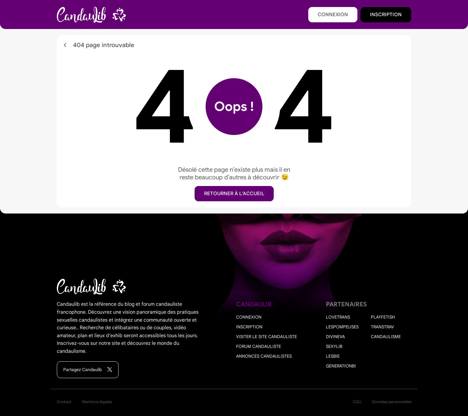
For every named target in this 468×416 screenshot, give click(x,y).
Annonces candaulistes (264, 356)
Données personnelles (391, 401)
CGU (357, 401)
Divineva (335, 336)
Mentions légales (97, 401)
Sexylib (334, 346)
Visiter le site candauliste (266, 336)
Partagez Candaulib (87, 369)
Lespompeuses (342, 327)
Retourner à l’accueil (234, 194)
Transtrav (382, 327)
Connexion (333, 15)
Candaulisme (386, 336)
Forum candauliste (258, 346)
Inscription (386, 15)
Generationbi (341, 366)
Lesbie (333, 356)
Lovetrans (338, 317)
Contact (64, 401)
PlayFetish (383, 317)
